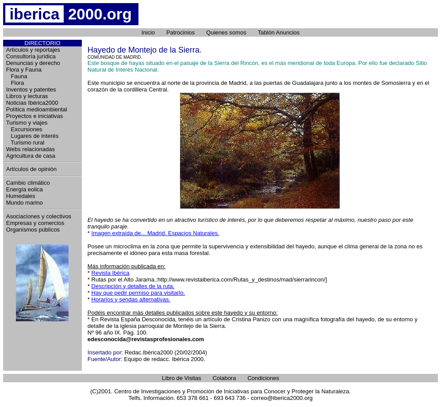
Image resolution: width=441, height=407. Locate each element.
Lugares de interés (32, 136)
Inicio (148, 32)
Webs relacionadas (30, 149)
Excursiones (24, 129)
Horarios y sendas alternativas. (131, 299)
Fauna (16, 76)
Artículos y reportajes (33, 49)
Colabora (224, 378)
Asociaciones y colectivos (38, 216)
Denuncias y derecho (33, 63)
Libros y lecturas (27, 96)
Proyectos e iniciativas (34, 116)
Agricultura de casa (30, 155)
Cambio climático (28, 182)
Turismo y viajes (26, 122)
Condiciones (263, 378)
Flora (15, 83)
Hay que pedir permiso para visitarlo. (138, 292)
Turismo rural (25, 142)
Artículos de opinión (31, 169)
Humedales (20, 196)
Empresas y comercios (35, 223)
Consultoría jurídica (31, 56)
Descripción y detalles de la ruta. (133, 286)
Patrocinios (180, 32)
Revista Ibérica (111, 273)
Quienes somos (226, 32)
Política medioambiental (36, 109)
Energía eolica (24, 189)
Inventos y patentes (31, 89)
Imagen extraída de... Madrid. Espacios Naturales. (155, 233)
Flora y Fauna (24, 69)
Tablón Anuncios (279, 32)
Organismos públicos (33, 229)
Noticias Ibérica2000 (32, 102)
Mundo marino (24, 202)
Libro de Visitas (181, 378)
